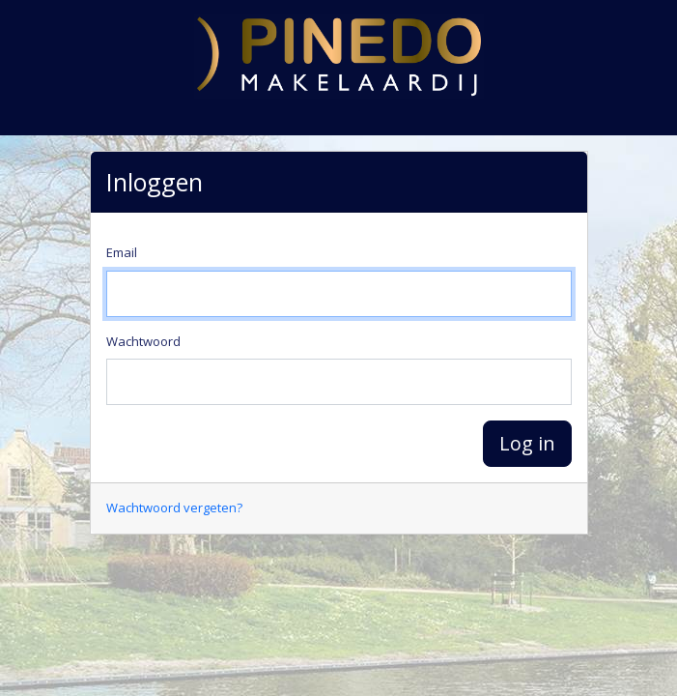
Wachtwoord (143, 341)
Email (121, 252)
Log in (527, 443)
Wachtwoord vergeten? (174, 507)
